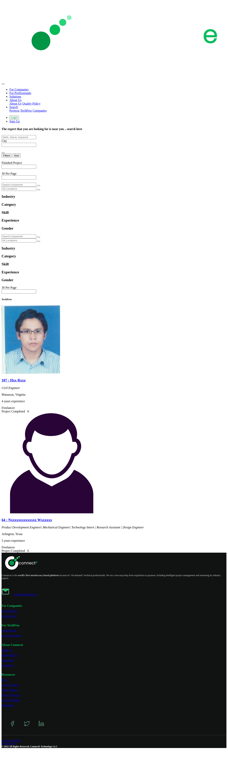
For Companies (19, 89)
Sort (16, 155)
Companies (40, 110)
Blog (4, 679)
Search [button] (13, 107)
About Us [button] (15, 100)
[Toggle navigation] (3, 83)
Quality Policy (31, 103)
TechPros (26, 110)
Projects (14, 110)
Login (14, 117)
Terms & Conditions (11, 740)
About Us (15, 103)
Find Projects (9, 630)
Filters (6, 155)
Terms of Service (11, 695)
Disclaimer (8, 705)
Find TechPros (9, 611)
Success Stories (10, 684)
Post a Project (9, 616)
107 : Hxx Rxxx (14, 380)
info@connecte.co (25, 594)
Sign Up (14, 121)
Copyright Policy (11, 700)
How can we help (11, 635)
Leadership (8, 660)
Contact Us (8, 665)
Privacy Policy (10, 690)
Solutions (15, 96)
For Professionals (20, 93)
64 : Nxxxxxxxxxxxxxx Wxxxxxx (27, 520)
